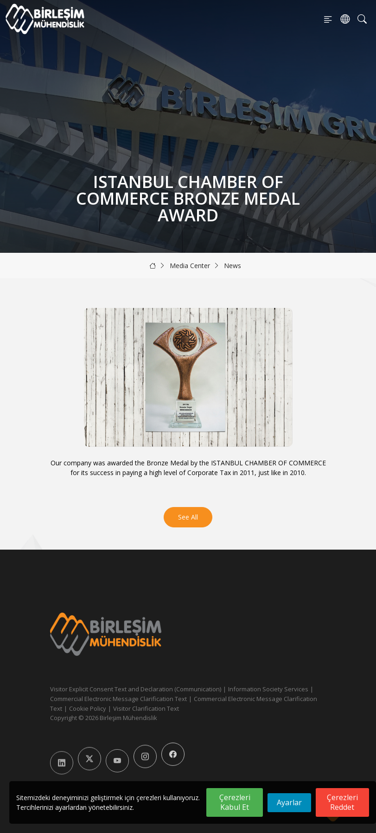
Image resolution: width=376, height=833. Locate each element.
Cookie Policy (87, 708)
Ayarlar (289, 802)
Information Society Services (268, 689)
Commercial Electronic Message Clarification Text (118, 699)
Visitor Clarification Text (146, 708)
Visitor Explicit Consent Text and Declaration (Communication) (135, 689)
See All (188, 517)
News (232, 265)
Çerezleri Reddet (342, 802)
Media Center (190, 265)
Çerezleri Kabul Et (234, 802)
